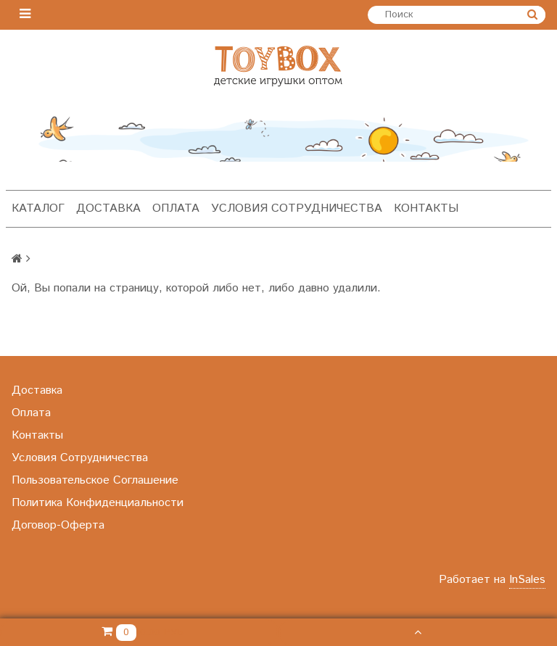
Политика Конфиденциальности (97, 502)
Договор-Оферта (58, 525)
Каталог (38, 208)
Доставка (108, 208)
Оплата (175, 208)
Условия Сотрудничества (296, 208)
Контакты (426, 208)
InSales (527, 579)
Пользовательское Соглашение (95, 480)
